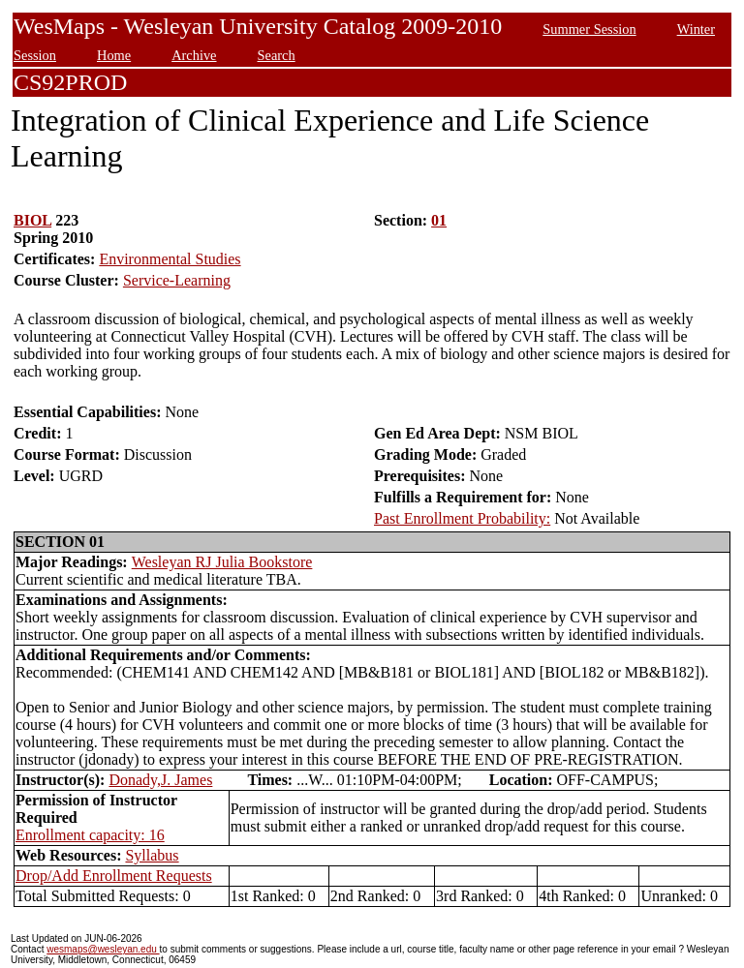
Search (276, 55)
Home (114, 55)
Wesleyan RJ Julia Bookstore (222, 562)
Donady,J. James (160, 779)
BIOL (32, 220)
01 (439, 220)
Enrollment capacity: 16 (90, 835)
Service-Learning (177, 280)
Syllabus (151, 855)
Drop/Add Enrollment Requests (114, 875)
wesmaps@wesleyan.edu (102, 949)
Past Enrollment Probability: (462, 518)
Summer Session (589, 29)
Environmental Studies (169, 259)
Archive (193, 55)
